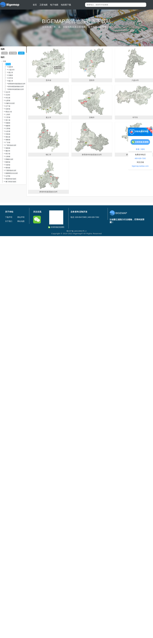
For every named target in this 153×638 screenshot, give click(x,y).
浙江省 (8, 120)
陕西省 (8, 162)
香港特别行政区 (11, 179)
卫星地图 (43, 5)
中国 (4, 61)
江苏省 (8, 117)
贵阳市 (10, 67)
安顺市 (10, 75)
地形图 (21, 53)
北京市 (8, 92)
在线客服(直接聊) (56, 227)
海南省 (8, 148)
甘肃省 (8, 165)
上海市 (8, 114)
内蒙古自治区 (10, 103)
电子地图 (54, 5)
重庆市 (8, 151)
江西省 (8, 128)
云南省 (8, 156)
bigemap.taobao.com (140, 166)
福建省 (8, 126)
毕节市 (10, 78)
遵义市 (10, 72)
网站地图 (20, 221)
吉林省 (8, 109)
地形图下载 (66, 5)
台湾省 (8, 176)
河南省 (8, 134)
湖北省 (8, 137)
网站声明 (20, 217)
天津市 (8, 95)
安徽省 (8, 123)
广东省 (8, 142)
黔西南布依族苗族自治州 (16, 84)
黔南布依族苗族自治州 (16, 89)
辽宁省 (8, 106)
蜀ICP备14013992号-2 (76, 231)
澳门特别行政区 (11, 182)
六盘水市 (11, 70)
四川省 (8, 154)
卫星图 (4, 53)
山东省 (8, 131)
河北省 (8, 98)
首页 (35, 5)
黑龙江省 (9, 112)
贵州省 (8, 64)
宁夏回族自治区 (11, 170)
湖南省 (8, 140)
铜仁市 (10, 81)
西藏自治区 (9, 159)
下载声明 (8, 217)
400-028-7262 (140, 158)
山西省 (8, 100)
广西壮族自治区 (11, 145)
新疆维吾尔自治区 (12, 173)
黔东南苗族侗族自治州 (16, 86)
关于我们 (8, 221)
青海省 (8, 168)
